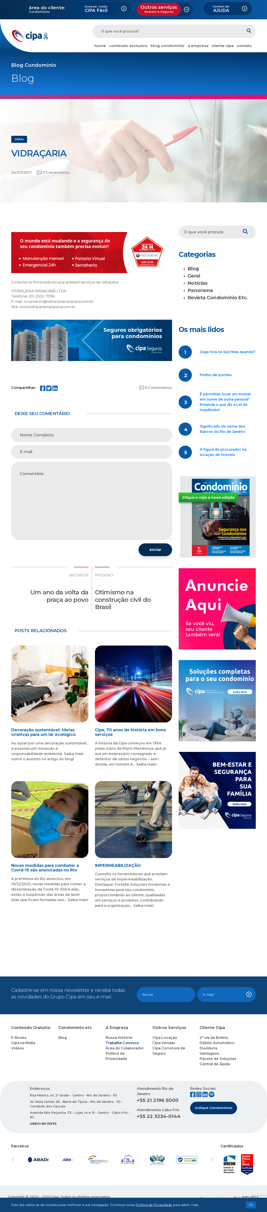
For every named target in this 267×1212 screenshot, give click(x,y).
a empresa (198, 46)
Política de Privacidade (154, 1205)
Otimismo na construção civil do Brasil (123, 599)
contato (244, 46)
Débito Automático (217, 1043)
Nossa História (119, 1038)
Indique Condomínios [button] (213, 1108)
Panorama (200, 290)
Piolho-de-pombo (216, 375)
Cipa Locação (164, 1038)
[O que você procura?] (168, 31)
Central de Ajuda (215, 1064)
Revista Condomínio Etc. (217, 298)
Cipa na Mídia (23, 1043)
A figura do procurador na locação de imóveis (223, 452)
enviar (155, 550)
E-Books (18, 1038)
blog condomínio (167, 46)
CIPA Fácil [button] (96, 9)
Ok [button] (251, 1205)
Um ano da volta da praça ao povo (59, 595)
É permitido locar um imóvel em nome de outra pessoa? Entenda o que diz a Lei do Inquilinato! (225, 402)
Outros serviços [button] (159, 9)
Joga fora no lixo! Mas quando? (227, 352)
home (100, 46)
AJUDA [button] (221, 9)
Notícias (197, 283)
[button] (26, 1159)
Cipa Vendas (163, 1043)
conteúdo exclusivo (128, 46)
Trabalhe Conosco (122, 1043)
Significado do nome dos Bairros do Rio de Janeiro (222, 429)
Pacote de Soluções (218, 1059)
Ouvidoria (208, 1048)
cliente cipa (222, 46)
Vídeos (17, 1048)
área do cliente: (47, 7)
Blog (193, 269)
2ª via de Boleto (214, 1038)
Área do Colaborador (125, 1048)
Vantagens (209, 1053)
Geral (193, 276)
